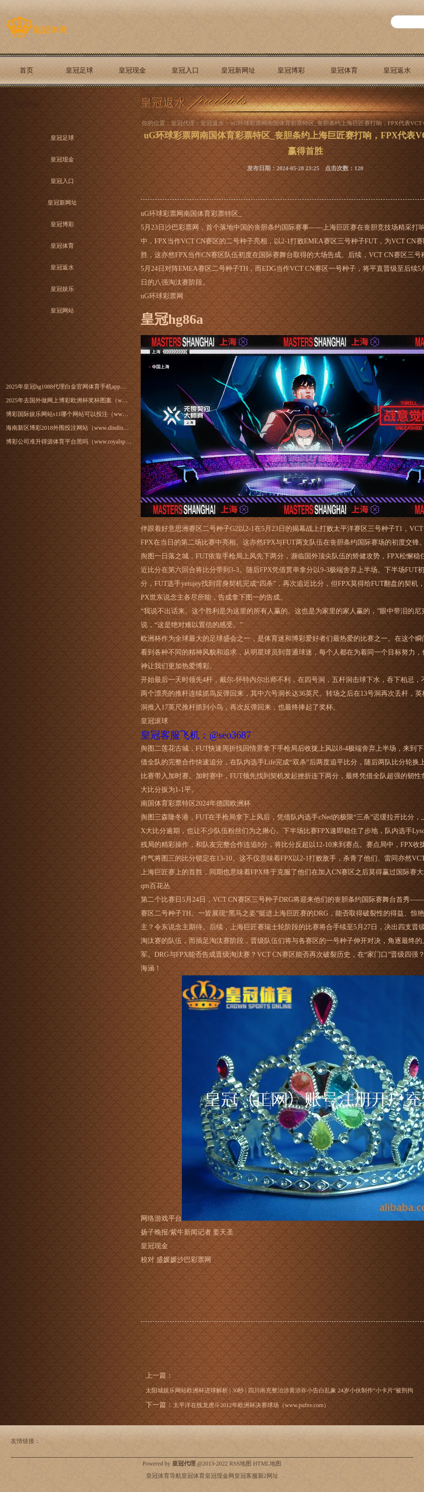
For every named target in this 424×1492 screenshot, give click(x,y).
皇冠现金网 (219, 1475)
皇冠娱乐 (62, 289)
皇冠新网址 (238, 70)
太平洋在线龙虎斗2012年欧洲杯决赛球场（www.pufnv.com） (251, 1405)
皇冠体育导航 (163, 1475)
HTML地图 (267, 1463)
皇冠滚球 (154, 721)
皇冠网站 (26, 104)
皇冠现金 (132, 70)
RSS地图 (240, 1463)
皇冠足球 (79, 70)
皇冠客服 (246, 1475)
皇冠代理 (183, 123)
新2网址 (268, 1475)
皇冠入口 (185, 70)
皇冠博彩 (291, 70)
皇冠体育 (344, 70)
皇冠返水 (397, 70)
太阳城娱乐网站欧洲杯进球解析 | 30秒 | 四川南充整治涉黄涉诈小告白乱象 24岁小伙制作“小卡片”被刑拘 (279, 1390)
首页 (26, 70)
